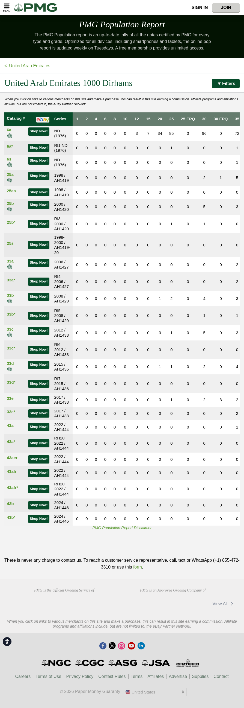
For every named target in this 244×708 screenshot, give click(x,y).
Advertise (178, 676)
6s (9, 159)
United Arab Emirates (29, 65)
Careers (23, 676)
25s (10, 243)
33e (10, 398)
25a (10, 174)
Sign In (200, 7)
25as (11, 191)
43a (10, 425)
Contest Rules (112, 676)
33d (10, 363)
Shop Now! (39, 131)
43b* (11, 517)
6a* (10, 146)
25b (10, 203)
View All (223, 603)
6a (9, 130)
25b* (11, 222)
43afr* (12, 487)
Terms (137, 676)
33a (10, 261)
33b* (11, 314)
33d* (11, 382)
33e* (11, 412)
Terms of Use (48, 676)
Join (226, 7)
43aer (12, 458)
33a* (11, 280)
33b (10, 295)
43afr (11, 471)
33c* (11, 348)
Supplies (200, 676)
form (137, 567)
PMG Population (122, 24)
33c (10, 329)
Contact (220, 676)
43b (10, 504)
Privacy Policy (80, 676)
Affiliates (155, 676)
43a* (11, 441)
